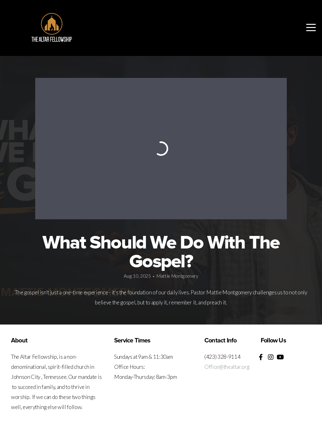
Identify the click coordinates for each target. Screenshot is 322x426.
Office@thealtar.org (226, 366)
